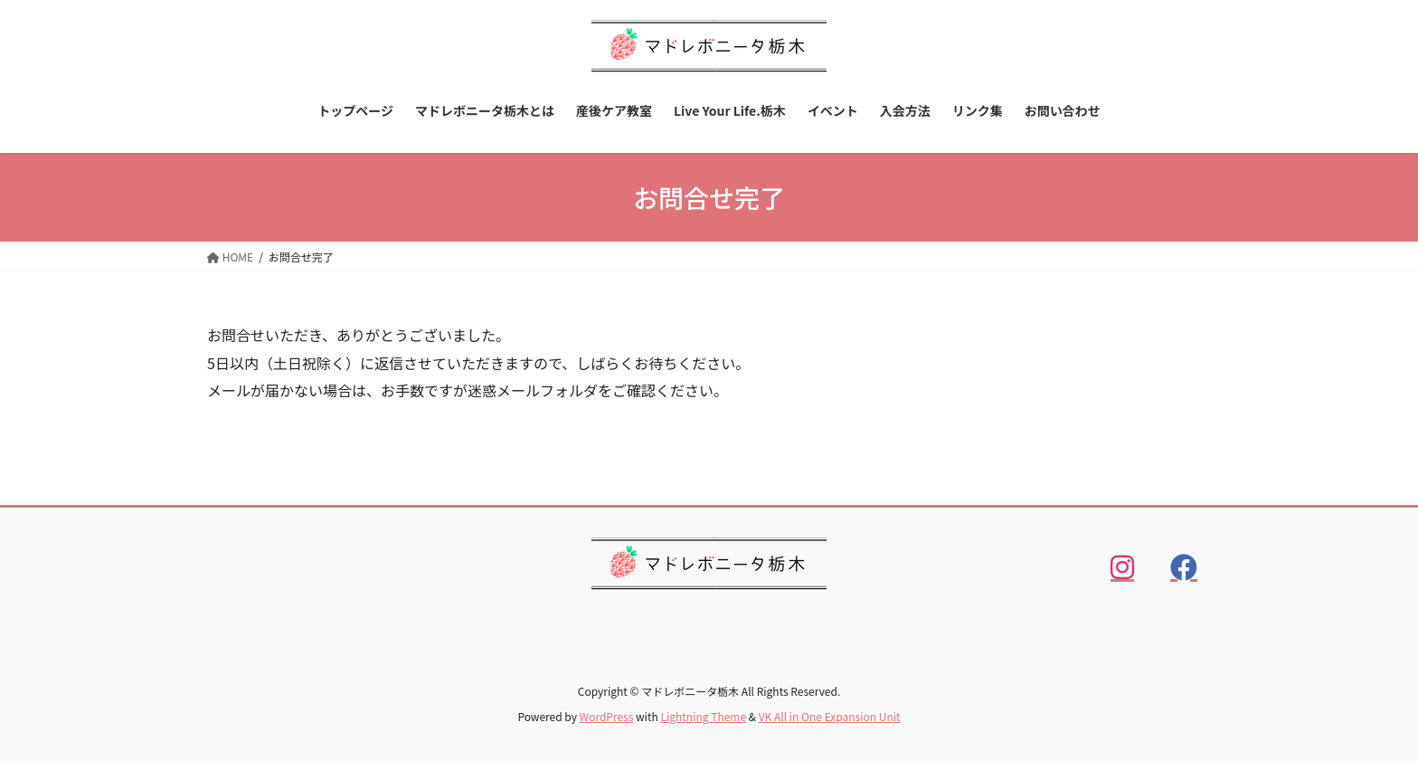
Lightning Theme (703, 716)
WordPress (607, 716)
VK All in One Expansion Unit (830, 716)
